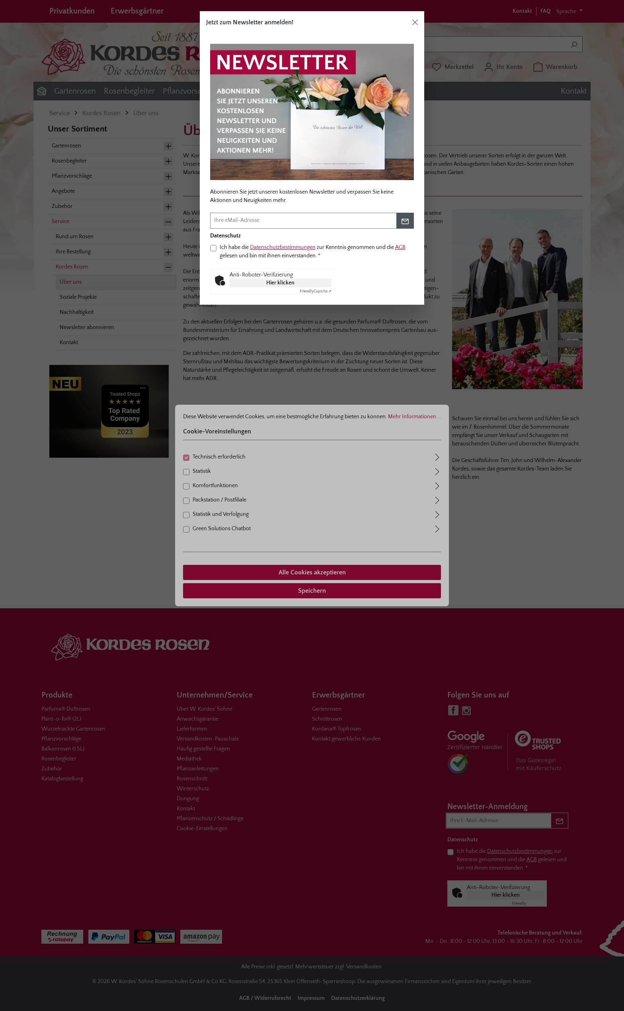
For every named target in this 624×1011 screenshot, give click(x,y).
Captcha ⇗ (316, 291)
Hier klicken (280, 283)
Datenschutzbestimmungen (283, 247)
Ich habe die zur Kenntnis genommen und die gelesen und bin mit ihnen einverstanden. (313, 251)
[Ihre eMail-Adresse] (303, 221)
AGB (400, 247)
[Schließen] (415, 22)
